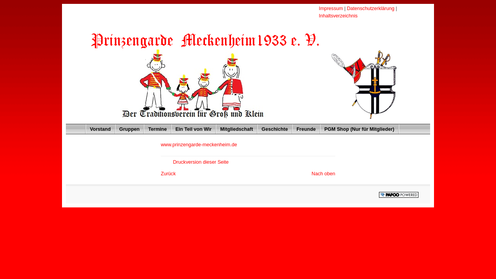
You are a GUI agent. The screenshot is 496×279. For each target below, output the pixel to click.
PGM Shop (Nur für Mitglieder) (357, 128)
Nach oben (323, 173)
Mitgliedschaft (234, 128)
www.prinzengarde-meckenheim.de (199, 144)
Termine (155, 128)
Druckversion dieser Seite (201, 162)
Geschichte (273, 128)
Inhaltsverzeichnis (338, 16)
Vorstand (98, 128)
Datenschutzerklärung (371, 8)
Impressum (331, 8)
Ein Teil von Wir (192, 128)
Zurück (168, 173)
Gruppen (127, 128)
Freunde (304, 128)
